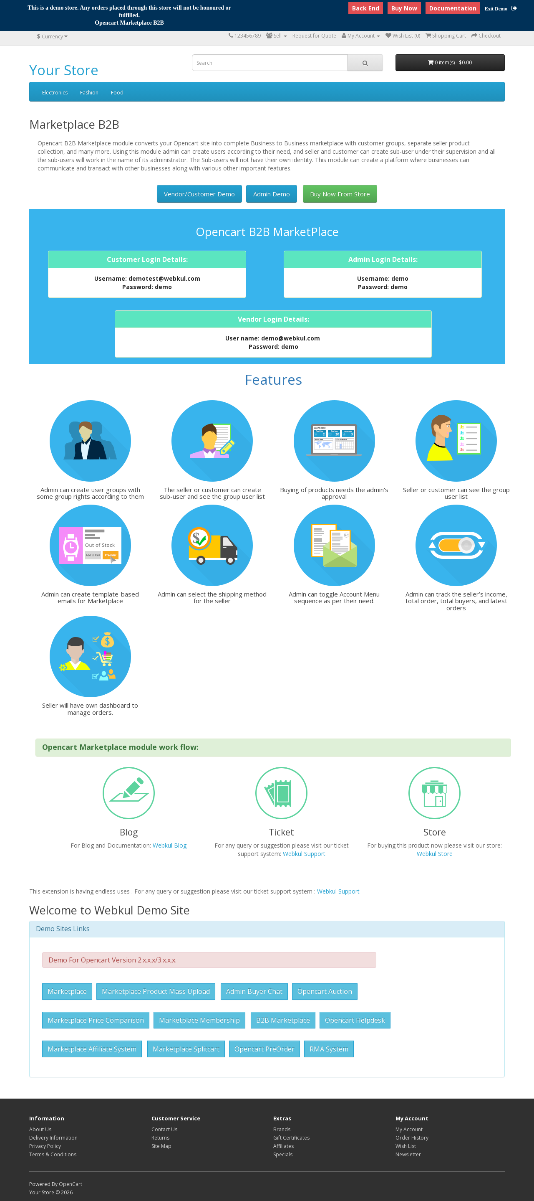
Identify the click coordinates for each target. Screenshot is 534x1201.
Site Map (161, 1146)
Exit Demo (501, 9)
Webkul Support (304, 854)
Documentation (452, 8)
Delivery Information (53, 1137)
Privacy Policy (45, 1146)
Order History (411, 1137)
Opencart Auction (324, 991)
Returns (160, 1137)
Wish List (405, 1146)
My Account (409, 1129)
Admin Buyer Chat (254, 991)
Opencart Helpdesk (355, 1020)
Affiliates (283, 1146)
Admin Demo (271, 194)
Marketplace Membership (199, 1020)
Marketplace (67, 991)
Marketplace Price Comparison (96, 1020)
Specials (282, 1154)
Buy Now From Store (340, 194)
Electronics (55, 92)
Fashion (89, 92)
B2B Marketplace (283, 1020)
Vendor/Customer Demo (199, 194)
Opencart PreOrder (264, 1049)
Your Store (63, 70)
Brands (281, 1129)
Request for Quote (314, 35)
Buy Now (404, 8)
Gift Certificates (291, 1137)
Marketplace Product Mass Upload (156, 991)
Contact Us (164, 1129)
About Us (40, 1129)
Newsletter (408, 1154)
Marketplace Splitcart (186, 1049)
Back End (365, 8)
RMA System (329, 1049)
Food (117, 92)
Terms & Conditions (52, 1154)
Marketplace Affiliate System (92, 1049)
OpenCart (70, 1184)
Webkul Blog (169, 845)
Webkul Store (435, 854)
